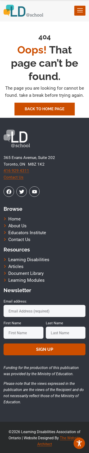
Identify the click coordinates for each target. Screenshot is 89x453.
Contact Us (13, 177)
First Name (12, 323)
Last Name (54, 323)
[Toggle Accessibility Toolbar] (79, 443)
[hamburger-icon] (79, 11)
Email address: (15, 301)
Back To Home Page (45, 109)
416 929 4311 (16, 170)
